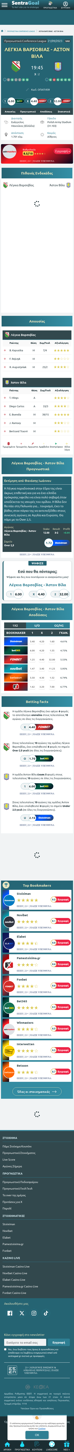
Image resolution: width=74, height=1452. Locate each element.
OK (37, 1435)
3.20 (41, 686)
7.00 (52, 686)
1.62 (32, 686)
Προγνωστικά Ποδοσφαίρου (20, 1182)
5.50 (32, 677)
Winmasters (25, 1023)
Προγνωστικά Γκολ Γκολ (17, 1188)
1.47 (32, 668)
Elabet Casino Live (14, 1279)
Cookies (41, 1428)
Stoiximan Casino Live (16, 1266)
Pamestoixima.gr (28, 958)
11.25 (52, 668)
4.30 (41, 677)
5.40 (32, 641)
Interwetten (25, 1044)
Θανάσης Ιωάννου (38, 480)
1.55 (52, 650)
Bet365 (22, 1001)
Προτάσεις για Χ (12, 1202)
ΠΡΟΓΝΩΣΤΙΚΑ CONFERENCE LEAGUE (21, 31)
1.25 (32, 659)
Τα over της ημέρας (14, 1195)
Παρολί (7, 1208)
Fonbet (22, 979)
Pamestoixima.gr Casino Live (20, 1286)
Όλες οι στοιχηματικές (37, 1091)
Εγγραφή (58, 1342)
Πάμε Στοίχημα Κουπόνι (17, 1146)
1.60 (52, 641)
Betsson (22, 1065)
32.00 (52, 659)
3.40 (41, 668)
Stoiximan (24, 894)
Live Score (9, 1159)
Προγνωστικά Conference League (25, 41)
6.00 (32, 650)
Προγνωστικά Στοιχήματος (19, 1152)
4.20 (41, 641)
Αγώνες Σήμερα (12, 1166)
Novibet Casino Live (15, 1273)
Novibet (22, 915)
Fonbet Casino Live (14, 1292)
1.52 (52, 677)
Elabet (21, 936)
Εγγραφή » (62, 151)
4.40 (41, 659)
